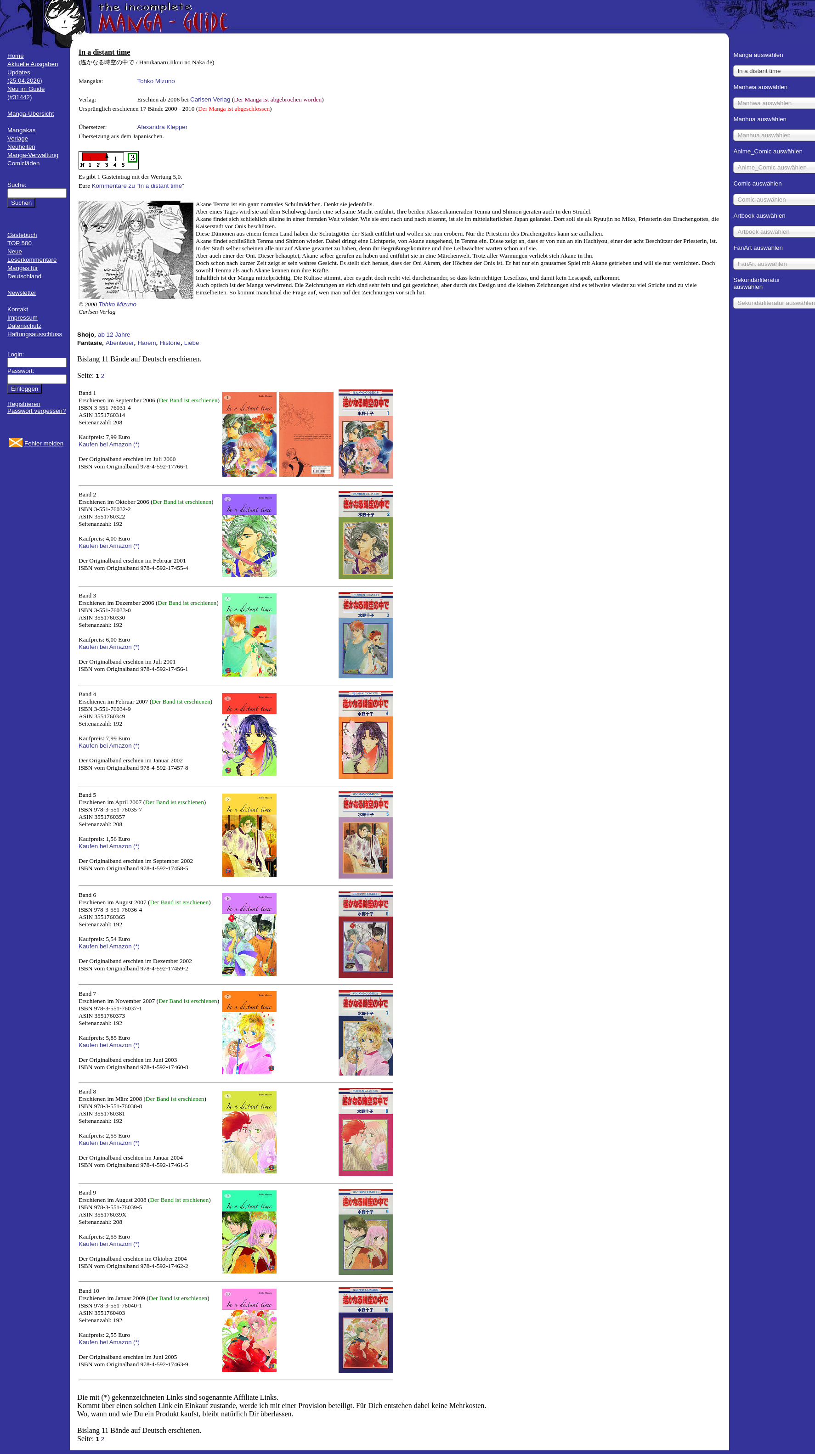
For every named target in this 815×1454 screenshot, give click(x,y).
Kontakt (17, 309)
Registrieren (23, 403)
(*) (136, 444)
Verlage (17, 138)
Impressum (22, 317)
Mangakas (21, 130)
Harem (147, 342)
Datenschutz (24, 325)
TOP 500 (19, 243)
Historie (170, 342)
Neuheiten (21, 146)
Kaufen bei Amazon (105, 444)
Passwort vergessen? (36, 410)
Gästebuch (22, 234)
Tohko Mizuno (156, 81)
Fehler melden (43, 443)
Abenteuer (120, 342)
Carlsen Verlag (210, 99)
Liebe (191, 342)
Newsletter (21, 292)
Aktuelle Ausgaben (32, 64)
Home (15, 55)
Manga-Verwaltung (32, 155)
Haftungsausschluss (34, 334)
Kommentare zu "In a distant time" (138, 185)
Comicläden (23, 163)
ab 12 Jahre (114, 334)
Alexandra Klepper (162, 127)
